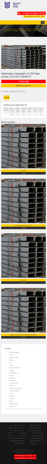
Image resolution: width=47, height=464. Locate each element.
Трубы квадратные (14, 388)
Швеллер (22, 89)
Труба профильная (14, 350)
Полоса (11, 373)
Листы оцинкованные (34, 428)
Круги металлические (36, 425)
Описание (7, 95)
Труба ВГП (12, 383)
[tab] (6, 95)
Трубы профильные (36, 436)
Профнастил (12, 378)
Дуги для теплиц (13, 355)
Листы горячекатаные (16, 428)
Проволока (12, 375)
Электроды (12, 404)
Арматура (12, 352)
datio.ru (30, 458)
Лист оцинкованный (14, 365)
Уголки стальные (20, 441)
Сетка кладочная (13, 380)
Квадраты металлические (16, 425)
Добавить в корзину (23, 83)
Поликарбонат (13, 370)
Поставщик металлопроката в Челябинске (23, 449)
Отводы (11, 368)
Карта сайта (23, 460)
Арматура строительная (17, 423)
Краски (11, 398)
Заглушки (11, 396)
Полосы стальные (37, 430)
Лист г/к (11, 362)
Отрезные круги (13, 401)
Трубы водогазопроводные (16, 436)
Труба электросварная (15, 386)
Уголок (11, 391)
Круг (10, 360)
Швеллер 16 (13, 89)
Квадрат (11, 357)
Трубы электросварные (16, 438)
